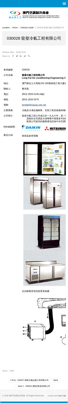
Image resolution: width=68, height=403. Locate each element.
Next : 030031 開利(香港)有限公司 (34, 386)
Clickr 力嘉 (62, 396)
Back (55, 380)
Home (15, 27)
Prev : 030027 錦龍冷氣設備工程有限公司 (29, 380)
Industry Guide (27, 27)
